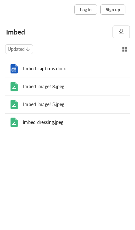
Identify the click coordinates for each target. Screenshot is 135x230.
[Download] (121, 32)
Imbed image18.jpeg (43, 86)
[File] (14, 86)
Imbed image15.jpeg (43, 104)
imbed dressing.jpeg (43, 122)
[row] (67, 69)
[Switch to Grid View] (125, 49)
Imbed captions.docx (44, 68)
